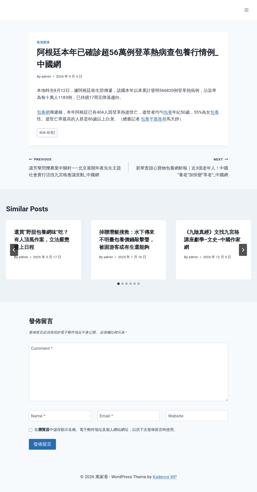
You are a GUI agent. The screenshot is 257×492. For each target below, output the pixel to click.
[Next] (243, 250)
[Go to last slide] (14, 250)
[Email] (128, 415)
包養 (168, 112)
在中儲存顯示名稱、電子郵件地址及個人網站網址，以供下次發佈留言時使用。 (105, 429)
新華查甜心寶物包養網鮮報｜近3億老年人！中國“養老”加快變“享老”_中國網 (180, 166)
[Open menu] (246, 10)
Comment (42, 348)
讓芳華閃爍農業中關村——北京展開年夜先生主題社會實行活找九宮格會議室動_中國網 (76, 166)
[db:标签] (47, 132)
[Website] (197, 415)
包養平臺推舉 (153, 118)
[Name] (60, 415)
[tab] (118, 283)
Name (38, 415)
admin (46, 76)
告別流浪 (43, 42)
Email (106, 415)
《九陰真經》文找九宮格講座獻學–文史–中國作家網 (212, 239)
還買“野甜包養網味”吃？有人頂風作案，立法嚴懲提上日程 (41, 239)
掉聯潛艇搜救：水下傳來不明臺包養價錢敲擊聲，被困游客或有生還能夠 (126, 239)
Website (175, 415)
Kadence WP (165, 476)
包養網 (43, 112)
